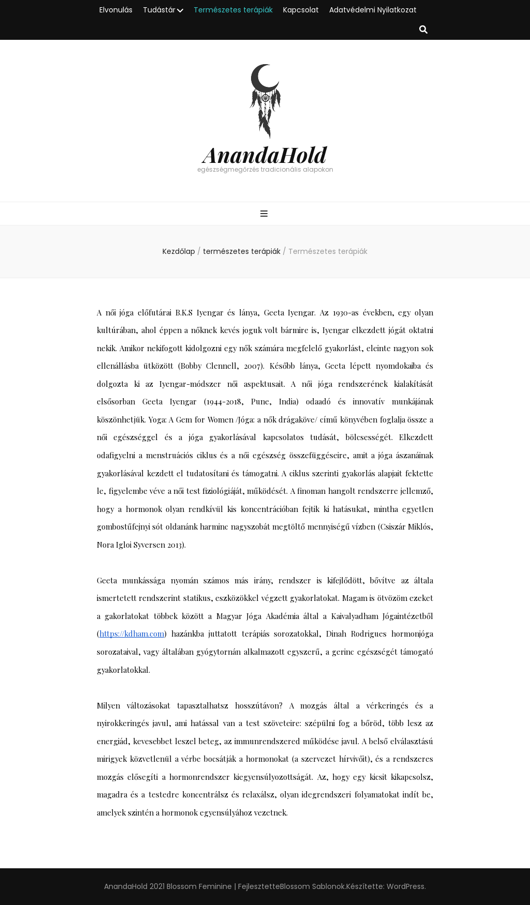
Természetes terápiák (233, 10)
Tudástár (159, 10)
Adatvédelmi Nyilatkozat (373, 10)
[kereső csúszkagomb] (423, 30)
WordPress (405, 886)
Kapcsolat (301, 10)
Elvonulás (115, 10)
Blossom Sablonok (312, 886)
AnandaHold (265, 154)
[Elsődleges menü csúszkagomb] (265, 214)
